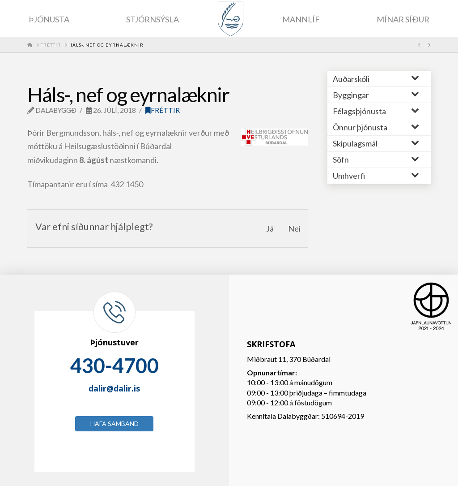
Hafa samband (114, 423)
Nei (294, 228)
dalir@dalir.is (114, 388)
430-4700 (114, 365)
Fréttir (162, 110)
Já (270, 228)
